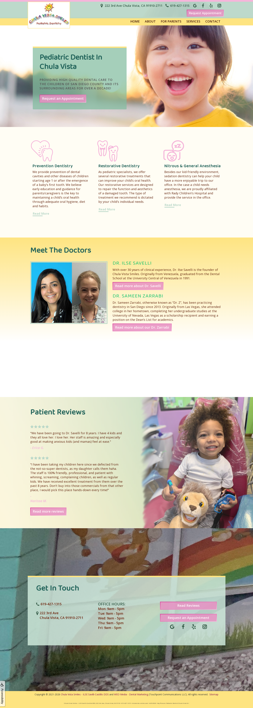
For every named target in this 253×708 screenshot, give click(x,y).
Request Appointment (205, 13)
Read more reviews (48, 511)
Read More (41, 213)
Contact (212, 21)
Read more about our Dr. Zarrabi (142, 327)
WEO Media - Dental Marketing (131, 694)
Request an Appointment (63, 98)
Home (135, 21)
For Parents (171, 21)
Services (193, 21)
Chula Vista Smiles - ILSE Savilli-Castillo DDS (85, 694)
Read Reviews (188, 605)
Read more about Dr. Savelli (138, 286)
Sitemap (213, 694)
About (150, 21)
